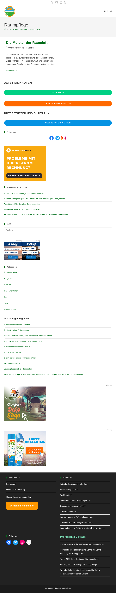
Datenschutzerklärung (15, 490)
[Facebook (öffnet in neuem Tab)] (56, 2)
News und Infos (10, 272)
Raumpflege (35, 29)
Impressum (11, 484)
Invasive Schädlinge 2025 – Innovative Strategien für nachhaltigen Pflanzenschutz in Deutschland (43, 374)
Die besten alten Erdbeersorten (16, 330)
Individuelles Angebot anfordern (74, 484)
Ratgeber (30, 48)
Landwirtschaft (10, 309)
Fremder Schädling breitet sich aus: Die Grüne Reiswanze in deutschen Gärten (36, 214)
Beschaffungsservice (69, 490)
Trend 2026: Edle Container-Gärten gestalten (22, 204)
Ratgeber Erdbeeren (12, 352)
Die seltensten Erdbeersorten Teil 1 (18, 347)
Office (11, 48)
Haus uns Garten (11, 291)
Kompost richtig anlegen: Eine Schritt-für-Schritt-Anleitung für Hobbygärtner (34, 199)
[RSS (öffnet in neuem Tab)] (64, 2)
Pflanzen (7, 285)
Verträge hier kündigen (22, 506)
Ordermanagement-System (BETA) (75, 501)
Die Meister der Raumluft (27, 42)
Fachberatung (66, 495)
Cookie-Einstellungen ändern (18, 497)
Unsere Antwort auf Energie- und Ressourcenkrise (24, 194)
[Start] (5, 29)
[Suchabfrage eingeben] (58, 230)
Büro (6, 297)
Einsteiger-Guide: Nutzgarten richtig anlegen (22, 209)
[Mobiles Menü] (108, 11)
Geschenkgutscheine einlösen (73, 506)
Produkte (20, 48)
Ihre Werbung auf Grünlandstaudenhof (77, 517)
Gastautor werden (68, 512)
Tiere (6, 303)
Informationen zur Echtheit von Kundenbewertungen (82, 528)
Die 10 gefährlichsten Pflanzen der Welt (20, 358)
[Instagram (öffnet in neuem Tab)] (61, 2)
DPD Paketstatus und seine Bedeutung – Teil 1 (23, 341)
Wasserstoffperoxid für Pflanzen (17, 325)
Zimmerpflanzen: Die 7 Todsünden (18, 369)
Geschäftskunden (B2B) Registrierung (76, 523)
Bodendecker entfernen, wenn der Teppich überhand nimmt (28, 336)
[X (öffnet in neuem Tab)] (52, 2)
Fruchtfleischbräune (12, 363)
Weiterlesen (11, 70)
